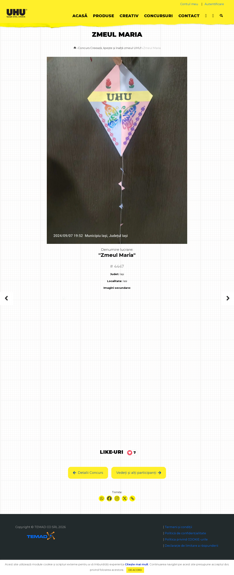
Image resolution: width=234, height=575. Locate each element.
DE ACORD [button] (135, 569)
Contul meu (189, 4)
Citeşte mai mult (136, 564)
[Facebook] (109, 498)
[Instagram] (117, 498)
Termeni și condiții (178, 527)
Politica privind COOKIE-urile (186, 539)
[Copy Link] (132, 498)
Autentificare (214, 4)
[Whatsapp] (102, 498)
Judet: (114, 274)
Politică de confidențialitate (185, 533)
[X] (125, 498)
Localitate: (114, 281)
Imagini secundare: (117, 288)
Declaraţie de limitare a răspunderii (191, 545)
